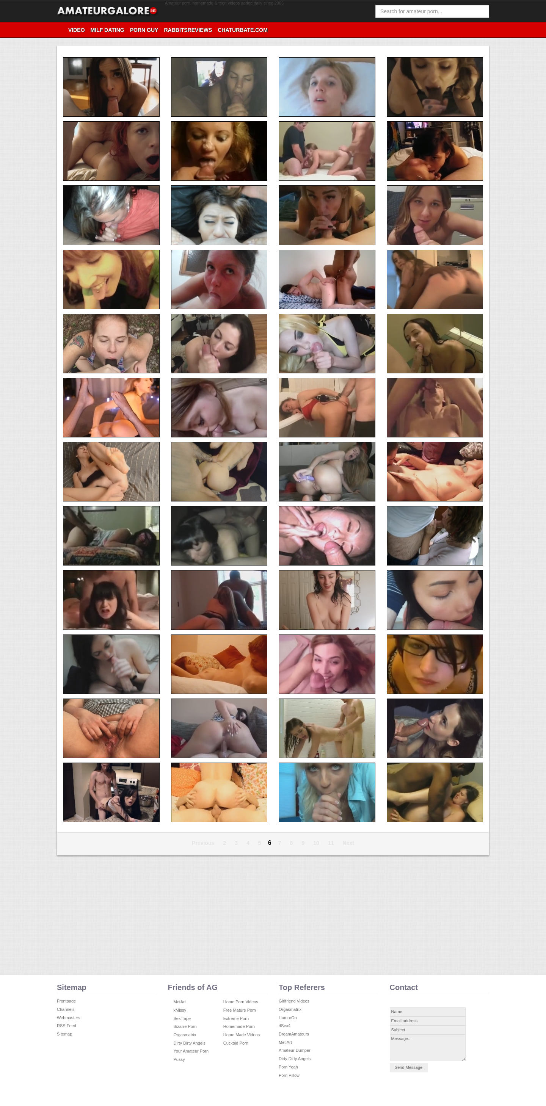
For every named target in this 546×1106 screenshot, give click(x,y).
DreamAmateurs (294, 1034)
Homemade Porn (239, 1026)
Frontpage (66, 1001)
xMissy (180, 1010)
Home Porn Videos (240, 1001)
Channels (65, 1009)
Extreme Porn (236, 1018)
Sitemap (64, 1034)
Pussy (179, 1059)
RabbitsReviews (188, 30)
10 (316, 843)
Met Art (285, 1042)
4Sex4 (284, 1025)
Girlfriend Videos (294, 1001)
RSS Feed (66, 1025)
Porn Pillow (289, 1075)
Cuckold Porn (235, 1043)
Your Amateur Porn (191, 1051)
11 (331, 843)
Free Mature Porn (239, 1010)
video (76, 30)
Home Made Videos (241, 1034)
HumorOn (288, 1017)
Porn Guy (144, 30)
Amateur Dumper (295, 1050)
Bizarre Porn (185, 1026)
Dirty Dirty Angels (190, 1043)
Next (348, 843)
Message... (428, 1047)
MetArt (180, 1001)
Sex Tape (182, 1018)
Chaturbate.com (243, 30)
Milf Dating (107, 30)
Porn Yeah (288, 1067)
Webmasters (68, 1017)
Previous (203, 843)
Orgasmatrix (185, 1034)
